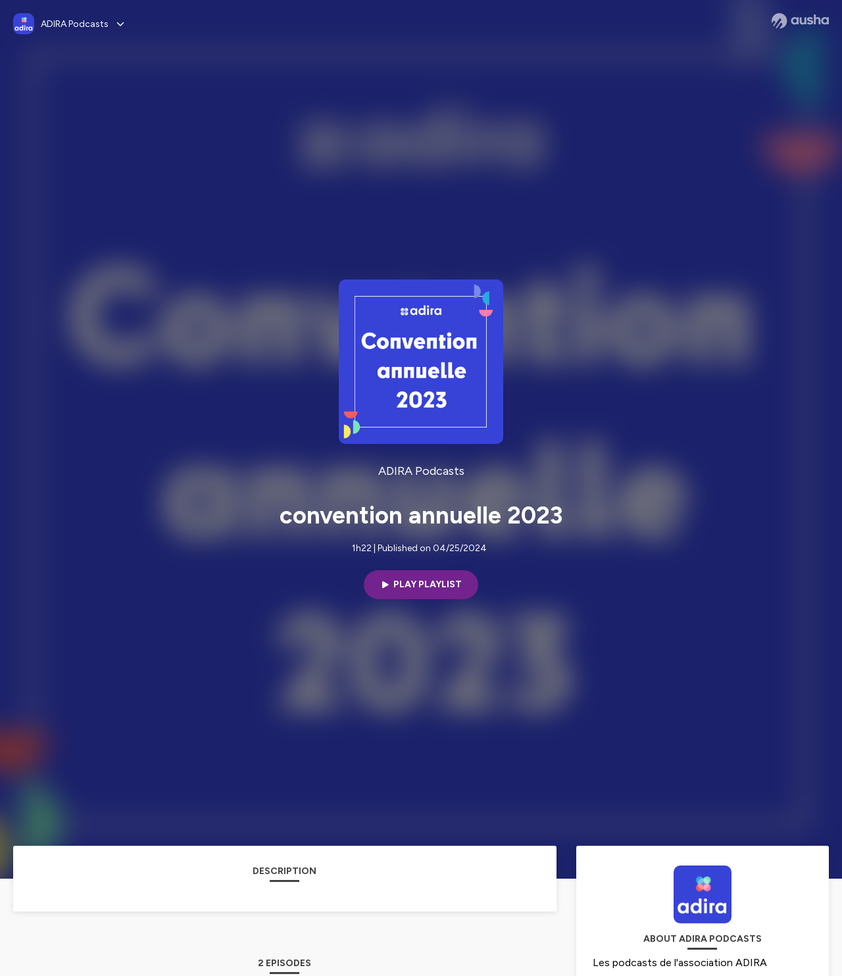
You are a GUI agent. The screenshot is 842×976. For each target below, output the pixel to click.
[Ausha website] (800, 21)
